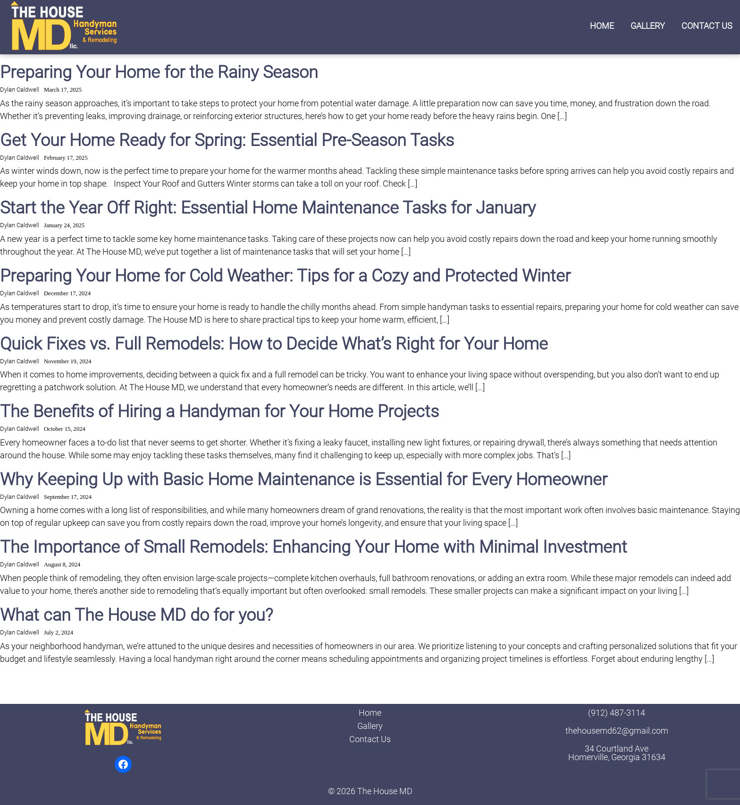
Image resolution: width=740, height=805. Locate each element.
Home (602, 26)
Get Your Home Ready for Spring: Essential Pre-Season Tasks (227, 140)
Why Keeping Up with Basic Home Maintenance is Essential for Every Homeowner (303, 479)
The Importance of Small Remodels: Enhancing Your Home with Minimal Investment (313, 547)
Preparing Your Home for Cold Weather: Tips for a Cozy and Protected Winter (285, 276)
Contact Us (706, 26)
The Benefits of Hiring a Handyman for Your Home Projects (219, 411)
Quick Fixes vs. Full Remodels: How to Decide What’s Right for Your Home (274, 344)
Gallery (648, 26)
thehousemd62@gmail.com (616, 731)
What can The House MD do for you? (136, 615)
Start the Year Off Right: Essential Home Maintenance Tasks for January (268, 208)
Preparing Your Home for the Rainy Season (159, 72)
